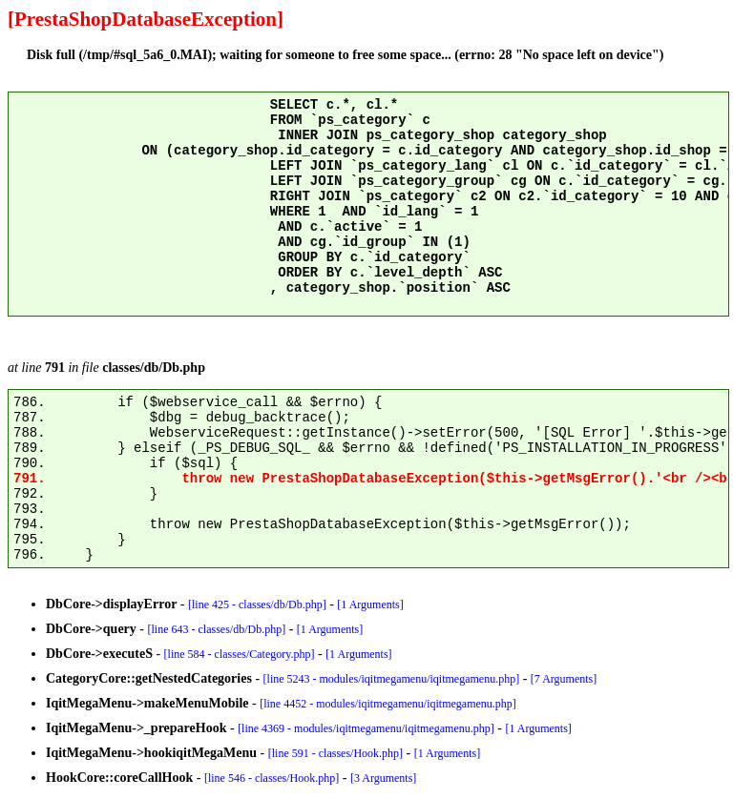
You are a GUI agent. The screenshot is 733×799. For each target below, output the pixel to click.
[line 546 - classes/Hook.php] (271, 778)
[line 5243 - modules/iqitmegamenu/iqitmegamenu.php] (391, 679)
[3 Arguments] (383, 778)
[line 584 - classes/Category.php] (239, 654)
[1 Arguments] (370, 604)
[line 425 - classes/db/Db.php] (257, 604)
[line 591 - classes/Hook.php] (335, 753)
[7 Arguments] (564, 679)
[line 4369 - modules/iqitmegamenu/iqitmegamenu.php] (366, 728)
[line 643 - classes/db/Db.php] (217, 629)
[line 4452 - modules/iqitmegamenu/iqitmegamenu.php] (388, 703)
